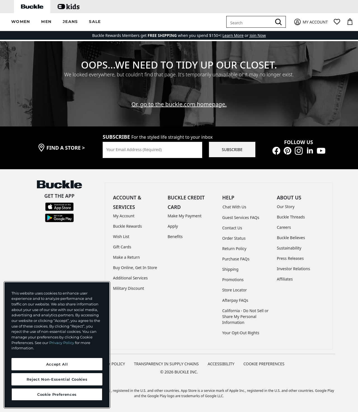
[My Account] (310, 22)
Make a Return (126, 257)
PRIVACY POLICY (110, 363)
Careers (284, 227)
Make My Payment (184, 215)
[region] (56, 345)
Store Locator (234, 290)
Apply (173, 226)
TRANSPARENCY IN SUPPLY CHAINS (166, 363)
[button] (21, 22)
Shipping (230, 269)
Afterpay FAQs (235, 300)
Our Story (286, 206)
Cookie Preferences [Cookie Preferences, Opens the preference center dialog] (57, 394)
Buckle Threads (291, 217)
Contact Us (232, 227)
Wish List (121, 236)
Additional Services (130, 278)
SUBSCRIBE (232, 149)
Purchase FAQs (235, 259)
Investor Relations (293, 268)
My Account (124, 215)
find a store (65, 147)
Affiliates (285, 279)
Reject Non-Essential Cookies (57, 379)
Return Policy (234, 248)
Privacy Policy (61, 342)
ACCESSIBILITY (221, 363)
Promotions (233, 279)
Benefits (175, 236)
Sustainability (289, 248)
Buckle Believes (291, 237)
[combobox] (250, 21)
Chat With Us (234, 206)
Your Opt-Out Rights (241, 332)
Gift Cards (122, 246)
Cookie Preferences (263, 363)
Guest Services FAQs (240, 217)
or (235, 35)
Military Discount (128, 288)
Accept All (57, 364)
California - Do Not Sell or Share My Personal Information (245, 316)
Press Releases (290, 258)
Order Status (234, 238)
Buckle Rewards (127, 226)
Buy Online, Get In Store (135, 267)
